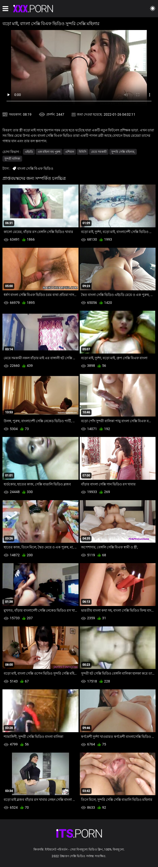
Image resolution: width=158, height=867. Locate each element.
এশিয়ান (69, 152)
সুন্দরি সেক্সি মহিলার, (123, 152)
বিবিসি (82, 152)
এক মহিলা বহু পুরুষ (49, 152)
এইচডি (29, 152)
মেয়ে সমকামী (99, 152)
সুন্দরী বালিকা (12, 158)
